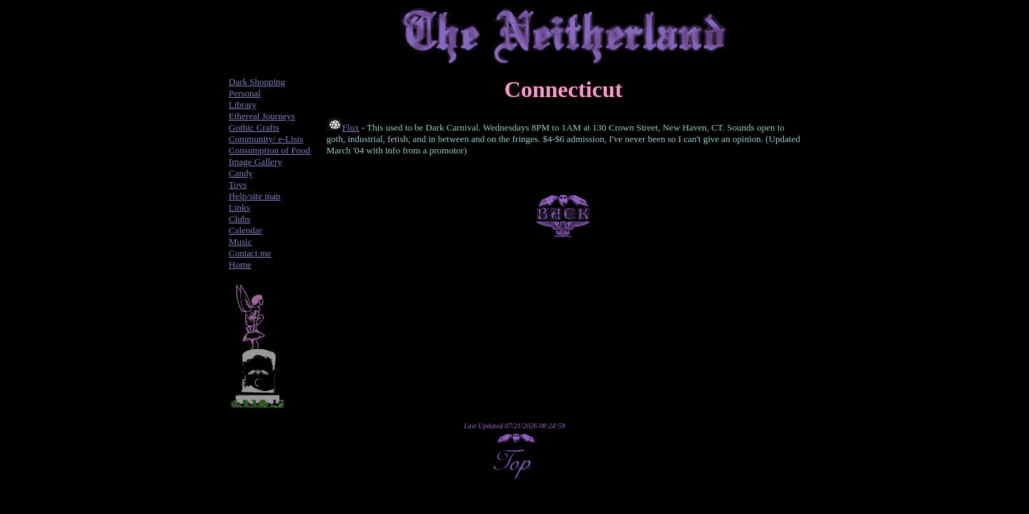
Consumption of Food (269, 150)
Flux (350, 127)
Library (243, 104)
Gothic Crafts (254, 127)
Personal (245, 93)
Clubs (239, 218)
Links (239, 207)
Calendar (245, 230)
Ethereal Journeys (262, 116)
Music (240, 241)
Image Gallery (255, 161)
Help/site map (255, 196)
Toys (238, 184)
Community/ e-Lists (266, 138)
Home (240, 264)
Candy (241, 173)
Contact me (250, 253)
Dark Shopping (257, 81)
